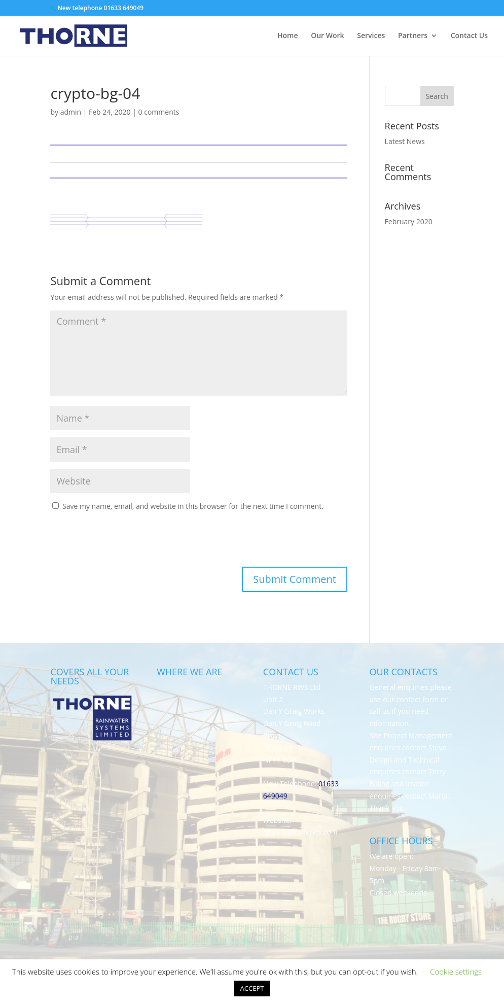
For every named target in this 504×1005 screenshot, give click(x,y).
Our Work (327, 36)
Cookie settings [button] (456, 971)
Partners (412, 36)
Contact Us (469, 36)
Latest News (405, 141)
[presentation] (119, 542)
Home (287, 36)
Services (371, 36)
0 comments (158, 112)
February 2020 (409, 221)
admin (70, 112)
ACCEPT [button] (252, 988)
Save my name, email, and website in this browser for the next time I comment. (192, 506)
